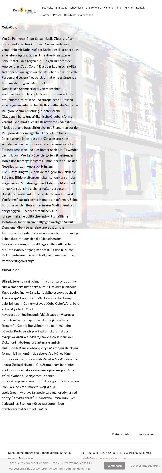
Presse (57, 15)
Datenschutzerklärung (145, 465)
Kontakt (140, 7)
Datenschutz (120, 434)
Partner (46, 15)
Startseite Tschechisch (69, 7)
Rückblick (70, 15)
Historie (108, 7)
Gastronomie (93, 7)
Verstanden (114, 465)
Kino (118, 7)
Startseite (47, 7)
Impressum (146, 434)
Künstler (128, 7)
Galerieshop (85, 15)
